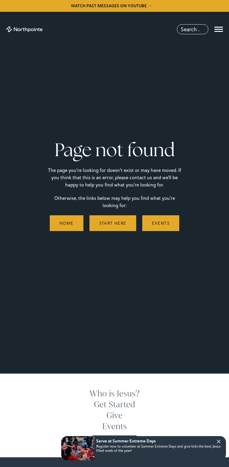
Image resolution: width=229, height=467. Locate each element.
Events (114, 426)
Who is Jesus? (114, 393)
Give (114, 415)
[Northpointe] (24, 29)
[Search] (192, 29)
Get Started (114, 404)
